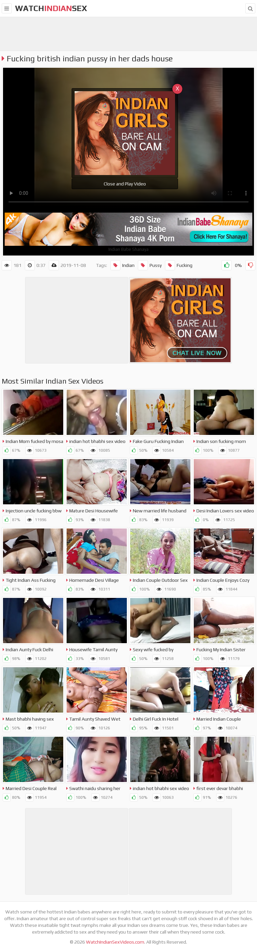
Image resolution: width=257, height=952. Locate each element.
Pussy (150, 265)
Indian (122, 265)
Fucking (178, 265)
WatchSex (51, 8)
